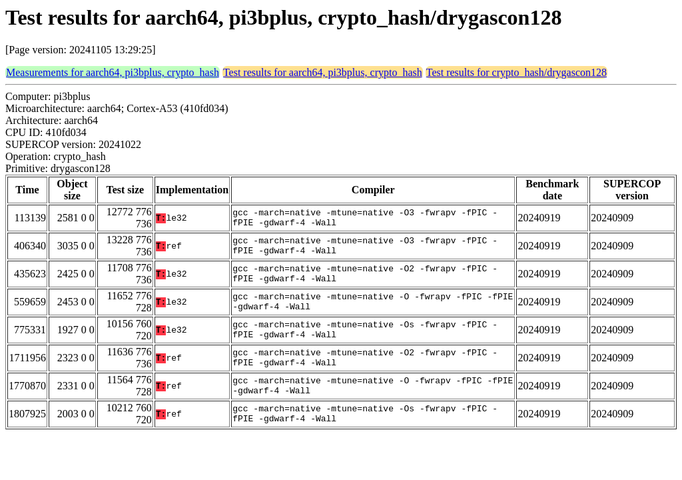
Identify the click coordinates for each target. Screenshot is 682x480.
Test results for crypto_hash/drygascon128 (516, 72)
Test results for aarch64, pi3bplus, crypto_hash (322, 72)
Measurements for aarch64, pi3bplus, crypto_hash (112, 72)
